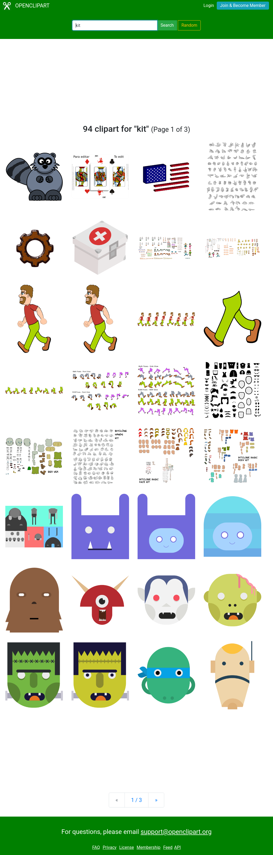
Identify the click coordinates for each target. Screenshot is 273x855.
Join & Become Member (243, 5)
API (177, 847)
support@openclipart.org (175, 832)
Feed (167, 847)
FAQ (96, 847)
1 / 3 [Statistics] (136, 800)
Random (189, 25)
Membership (148, 847)
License (126, 847)
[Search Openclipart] (114, 25)
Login (208, 5)
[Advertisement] (136, 83)
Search (167, 25)
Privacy (110, 847)
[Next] (156, 800)
